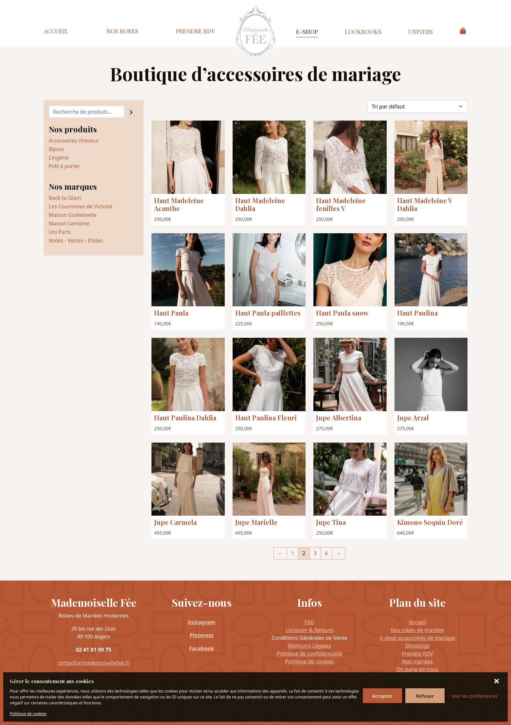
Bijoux (56, 149)
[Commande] (417, 106)
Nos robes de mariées (417, 630)
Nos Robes (122, 31)
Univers (420, 32)
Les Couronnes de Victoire (81, 206)
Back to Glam (65, 197)
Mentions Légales (309, 645)
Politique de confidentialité (309, 653)
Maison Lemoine (69, 223)
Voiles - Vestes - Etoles (75, 240)
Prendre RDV (195, 31)
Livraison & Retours (309, 630)
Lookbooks (363, 32)
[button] (497, 681)
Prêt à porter (64, 166)
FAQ (309, 622)
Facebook (201, 648)
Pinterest (202, 635)
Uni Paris (60, 232)
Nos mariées (417, 661)
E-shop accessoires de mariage (417, 637)
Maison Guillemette (73, 215)
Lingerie (59, 157)
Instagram (201, 622)
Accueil (56, 31)
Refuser (425, 696)
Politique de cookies (28, 713)
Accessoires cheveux (74, 140)
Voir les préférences (474, 696)
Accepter (382, 696)
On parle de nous (417, 669)
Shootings (417, 645)
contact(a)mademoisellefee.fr (94, 662)
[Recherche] (131, 111)
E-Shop (307, 32)
